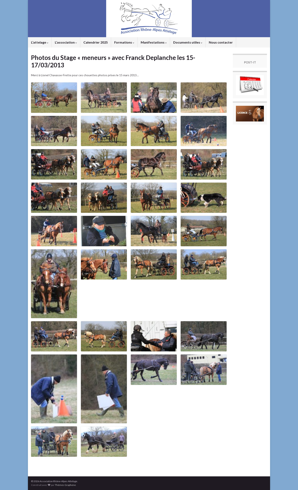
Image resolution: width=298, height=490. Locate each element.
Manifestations (154, 42)
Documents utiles (187, 42)
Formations (124, 42)
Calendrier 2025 (95, 42)
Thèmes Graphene (65, 484)
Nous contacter (221, 42)
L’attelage (39, 42)
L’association (66, 42)
